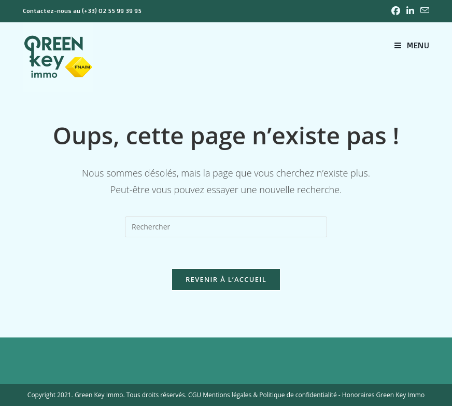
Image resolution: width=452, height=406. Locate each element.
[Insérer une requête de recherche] (226, 226)
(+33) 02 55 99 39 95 (112, 11)
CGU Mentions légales (219, 394)
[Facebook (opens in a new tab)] (395, 11)
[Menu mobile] (412, 45)
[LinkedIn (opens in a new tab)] (410, 11)
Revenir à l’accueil (226, 279)
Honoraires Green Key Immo (383, 394)
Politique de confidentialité (297, 394)
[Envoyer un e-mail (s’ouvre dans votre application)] (423, 11)
